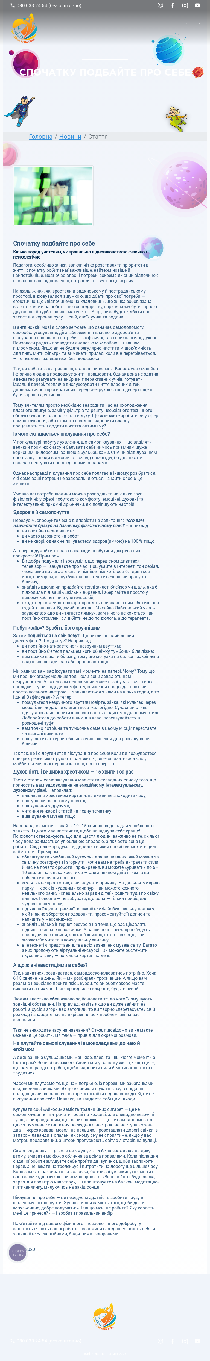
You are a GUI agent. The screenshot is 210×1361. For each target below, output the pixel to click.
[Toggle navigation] (193, 28)
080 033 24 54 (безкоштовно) (45, 5)
